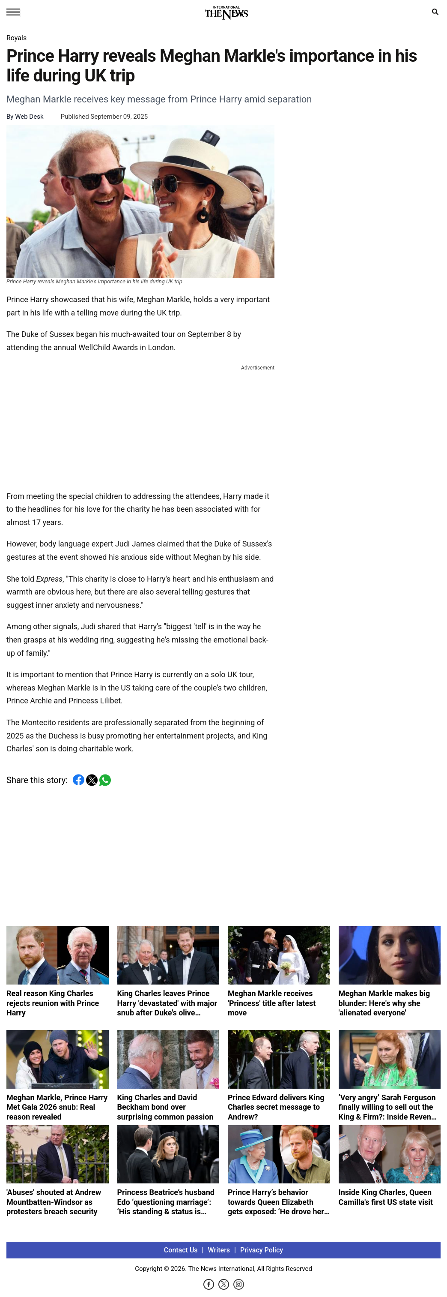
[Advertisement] (140, 426)
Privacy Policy (261, 1250)
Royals (16, 38)
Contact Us (181, 1250)
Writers (219, 1250)
